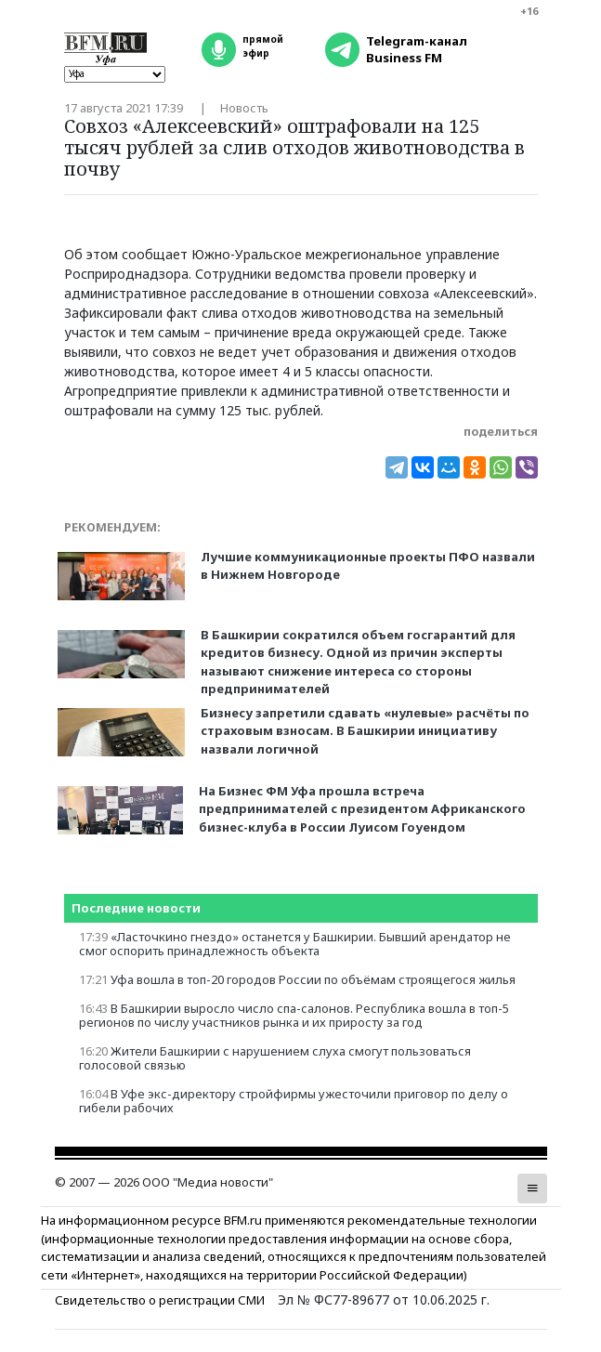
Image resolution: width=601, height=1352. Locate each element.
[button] (532, 1188)
